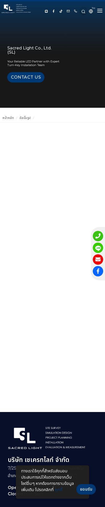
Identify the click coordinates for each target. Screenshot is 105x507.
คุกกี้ (58, 489)
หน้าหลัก (8, 118)
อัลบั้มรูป (25, 118)
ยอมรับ (86, 489)
